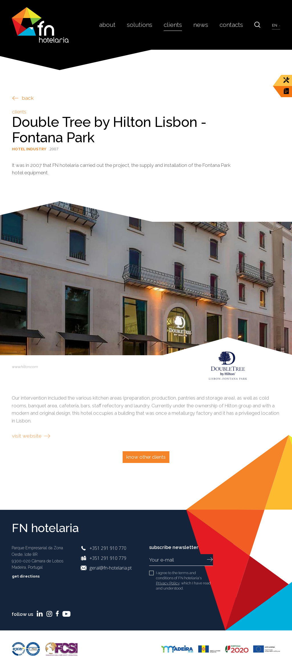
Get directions (30, 576)
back (23, 98)
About (114, 24)
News (203, 24)
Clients (176, 24)
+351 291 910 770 (108, 548)
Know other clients (146, 457)
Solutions (145, 24)
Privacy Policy (167, 583)
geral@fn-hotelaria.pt (111, 568)
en (275, 25)
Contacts (233, 24)
